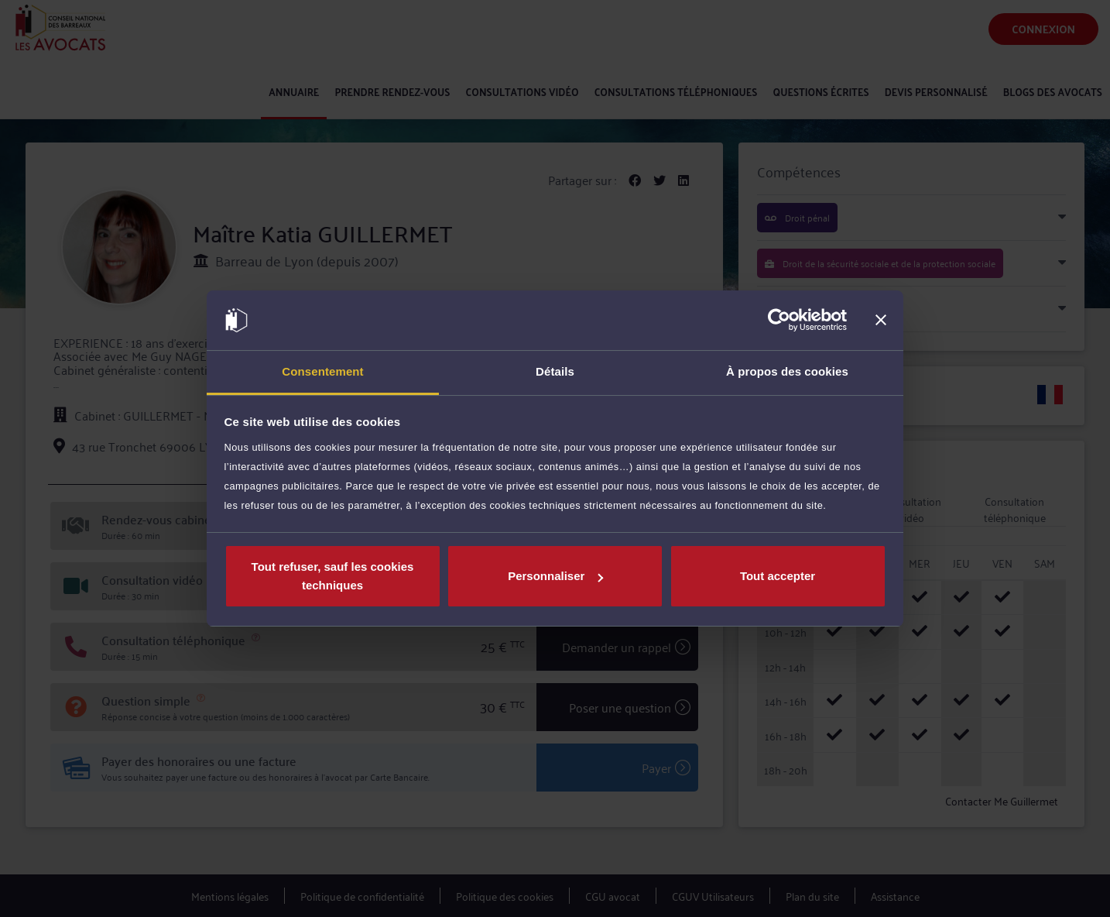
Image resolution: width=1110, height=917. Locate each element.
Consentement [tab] (322, 371)
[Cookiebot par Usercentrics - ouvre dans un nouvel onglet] (779, 320)
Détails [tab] (555, 371)
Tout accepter (777, 575)
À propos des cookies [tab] (787, 371)
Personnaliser (555, 575)
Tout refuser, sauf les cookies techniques (333, 576)
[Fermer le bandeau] (880, 320)
